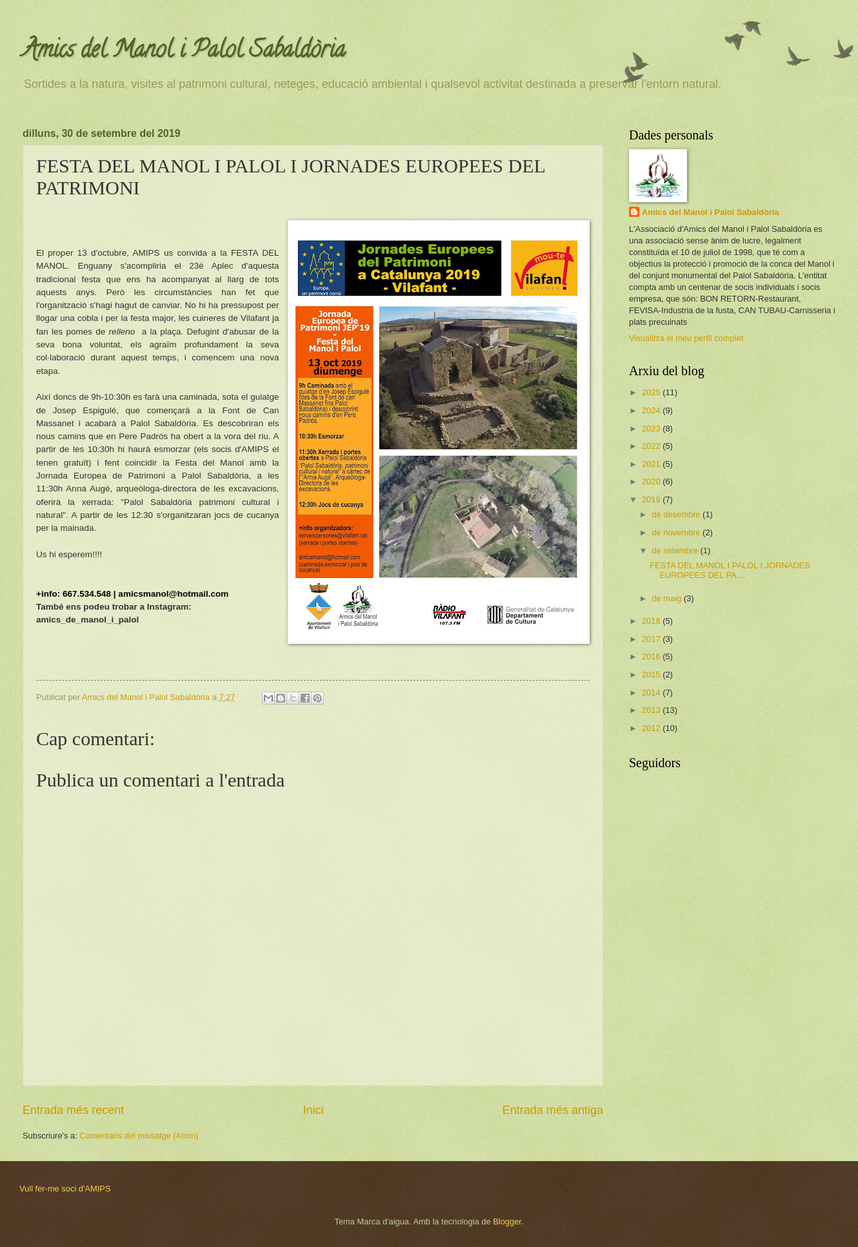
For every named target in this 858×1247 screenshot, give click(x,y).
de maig (667, 598)
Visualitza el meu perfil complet (686, 338)
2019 (652, 499)
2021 (652, 464)
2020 (652, 481)
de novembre (677, 532)
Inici (313, 1110)
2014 (652, 692)
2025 (652, 392)
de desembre (677, 514)
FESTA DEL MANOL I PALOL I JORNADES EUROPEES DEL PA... (730, 570)
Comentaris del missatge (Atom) (138, 1135)
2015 (652, 674)
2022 (652, 446)
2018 (652, 621)
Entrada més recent (73, 1110)
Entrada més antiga (553, 1110)
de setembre (676, 550)
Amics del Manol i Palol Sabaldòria (184, 52)
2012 (652, 728)
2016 (652, 656)
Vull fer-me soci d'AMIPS (65, 1188)
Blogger (507, 1221)
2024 (652, 410)
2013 (652, 710)
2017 (652, 639)
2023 (652, 428)
